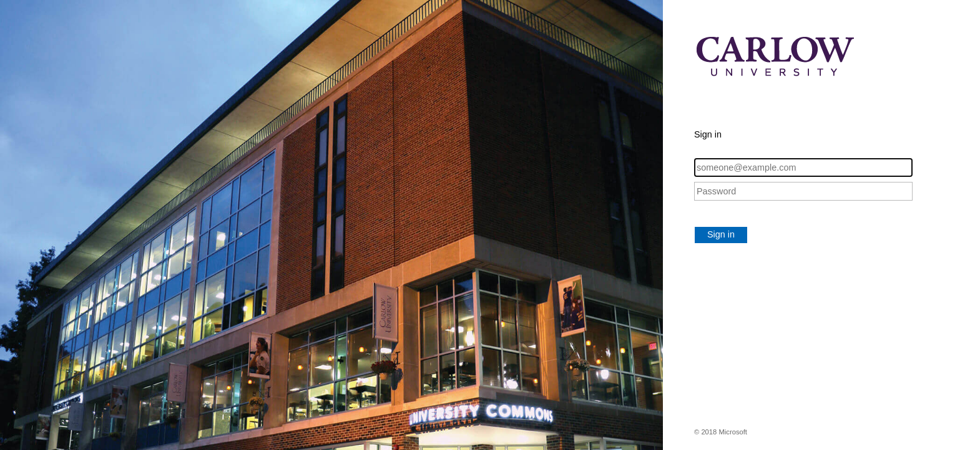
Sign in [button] (721, 234)
